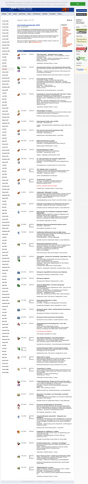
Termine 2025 (5, 24)
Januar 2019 (5, 75)
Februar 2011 (5, 360)
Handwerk (45, 14)
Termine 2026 (5, 21)
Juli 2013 (4, 273)
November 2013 (5, 261)
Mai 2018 (4, 99)
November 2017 (5, 117)
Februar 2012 (5, 324)
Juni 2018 (4, 96)
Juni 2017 (4, 132)
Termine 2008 (5, 372)
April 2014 (4, 246)
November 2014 (5, 225)
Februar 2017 (5, 144)
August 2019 (5, 54)
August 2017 (5, 126)
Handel (29, 14)
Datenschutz (50, 481)
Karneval (65, 32)
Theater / (67, 44)
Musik (64, 38)
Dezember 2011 (5, 330)
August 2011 (5, 342)
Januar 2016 (5, 183)
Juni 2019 (4, 60)
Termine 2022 (5, 33)
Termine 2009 (5, 369)
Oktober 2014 (5, 228)
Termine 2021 (5, 36)
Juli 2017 (4, 129)
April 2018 (4, 102)
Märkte (65, 37)
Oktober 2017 (5, 120)
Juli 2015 (4, 201)
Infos (9, 14)
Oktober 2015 (5, 192)
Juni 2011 (4, 348)
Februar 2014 (5, 252)
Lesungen (65, 36)
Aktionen (65, 27)
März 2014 (4, 249)
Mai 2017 (4, 135)
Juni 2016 (4, 168)
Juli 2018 (4, 93)
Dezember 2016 (5, 150)
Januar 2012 (5, 327)
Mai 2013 (4, 279)
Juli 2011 (4, 345)
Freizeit (15, 14)
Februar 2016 (5, 180)
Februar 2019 (5, 72)
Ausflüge (65, 28)
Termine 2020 (5, 39)
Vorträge (65, 46)
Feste (64, 31)
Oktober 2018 (5, 84)
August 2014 (5, 234)
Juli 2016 (4, 165)
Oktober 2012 (5, 300)
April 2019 (4, 66)
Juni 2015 (4, 204)
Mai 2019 (4, 63)
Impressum (40, 481)
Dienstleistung (36, 14)
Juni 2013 (4, 276)
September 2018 (6, 87)
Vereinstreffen (66, 45)
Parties (65, 40)
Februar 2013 (5, 288)
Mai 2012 (4, 315)
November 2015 (5, 189)
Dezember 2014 (5, 222)
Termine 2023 (5, 30)
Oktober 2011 (5, 336)
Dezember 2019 (5, 42)
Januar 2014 (5, 255)
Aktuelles (4, 14)
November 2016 (5, 153)
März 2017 (4, 141)
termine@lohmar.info (36, 42)
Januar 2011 (5, 363)
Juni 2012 (4, 312)
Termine (59, 14)
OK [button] (78, 4)
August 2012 (5, 306)
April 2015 (4, 210)
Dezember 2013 (5, 258)
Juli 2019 (4, 57)
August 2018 (5, 90)
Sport (64, 42)
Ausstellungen (67, 29)
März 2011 (4, 357)
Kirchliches (66, 35)
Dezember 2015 (5, 186)
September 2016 (6, 159)
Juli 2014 (4, 237)
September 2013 (6, 267)
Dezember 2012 (5, 294)
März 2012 (4, 321)
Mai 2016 (4, 171)
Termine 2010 (5, 366)
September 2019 (6, 51)
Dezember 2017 (5, 114)
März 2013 (4, 285)
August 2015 (5, 198)
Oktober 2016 (5, 156)
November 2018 (5, 81)
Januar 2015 (5, 219)
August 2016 (5, 162)
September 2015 (6, 195)
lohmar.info (20, 20)
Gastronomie (22, 14)
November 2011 (5, 333)
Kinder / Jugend (67, 33)
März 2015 (4, 213)
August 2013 (5, 270)
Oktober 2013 (5, 264)
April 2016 (4, 174)
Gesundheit (52, 14)
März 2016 (4, 177)
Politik (64, 41)
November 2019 (5, 45)
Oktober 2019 (5, 48)
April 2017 (4, 138)
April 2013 (4, 282)
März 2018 (4, 105)
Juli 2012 (4, 309)
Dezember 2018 (5, 78)
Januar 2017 (5, 147)
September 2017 (6, 123)
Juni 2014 (4, 240)
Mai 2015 (4, 207)
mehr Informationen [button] (59, 5)
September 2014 (6, 231)
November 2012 (5, 297)
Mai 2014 (4, 243)
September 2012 (6, 303)
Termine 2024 (5, 27)
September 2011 (6, 339)
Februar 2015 (5, 216)
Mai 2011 (4, 351)
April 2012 (4, 318)
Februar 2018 (5, 108)
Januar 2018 (5, 111)
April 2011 (4, 354)
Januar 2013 (5, 291)
